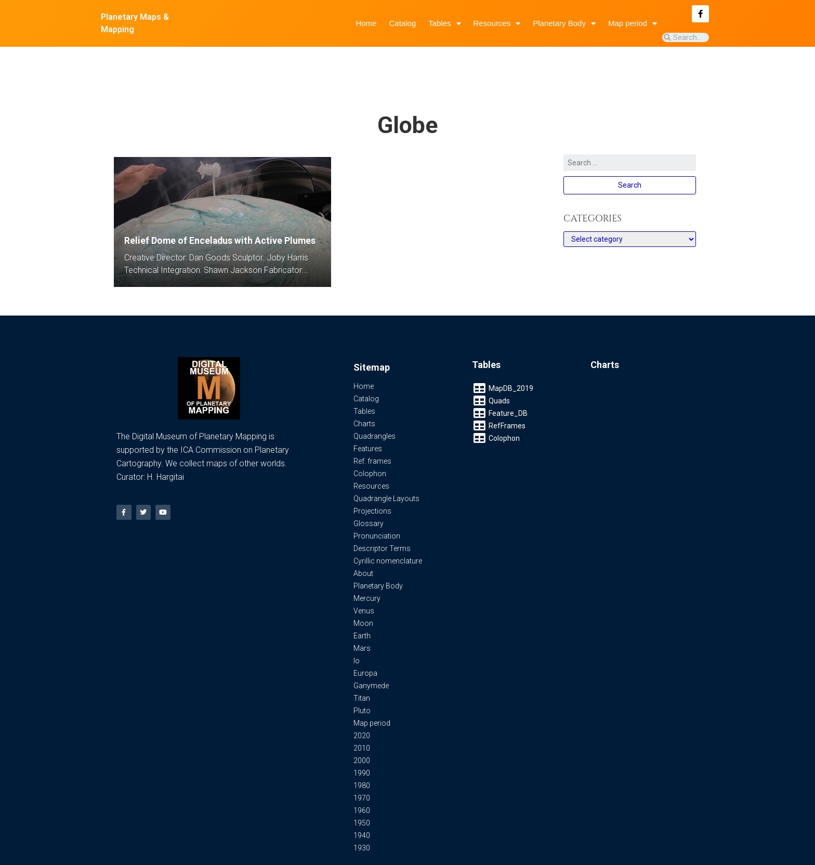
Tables (444, 24)
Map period (632, 24)
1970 (361, 767)
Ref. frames (372, 430)
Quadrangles (374, 405)
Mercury (366, 567)
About (363, 543)
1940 (361, 805)
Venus (363, 580)
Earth (362, 605)
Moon (363, 592)
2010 (361, 717)
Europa (365, 642)
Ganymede (371, 655)
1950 (361, 792)
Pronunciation (376, 505)
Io (356, 630)
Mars (362, 617)
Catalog (402, 23)
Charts (364, 393)
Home (366, 23)
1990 (361, 742)
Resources (497, 24)
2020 (361, 705)
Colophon (369, 443)
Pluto (362, 680)
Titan (361, 667)
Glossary (368, 493)
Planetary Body (564, 24)
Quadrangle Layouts (386, 468)
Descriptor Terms (382, 518)
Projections (372, 480)
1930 (361, 817)
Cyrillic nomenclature (387, 530)
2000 (361, 730)
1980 (361, 755)
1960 (361, 780)
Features (367, 418)
